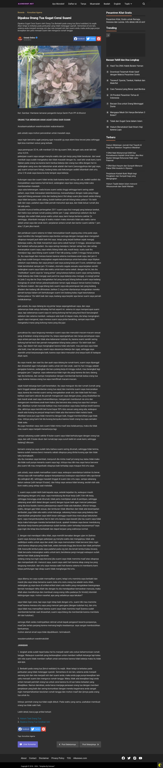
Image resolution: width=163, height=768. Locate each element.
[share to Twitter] (91, 38)
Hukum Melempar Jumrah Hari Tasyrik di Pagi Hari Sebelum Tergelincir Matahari (124, 146)
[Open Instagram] (134, 758)
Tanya (83, 4)
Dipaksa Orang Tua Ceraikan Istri (35, 722)
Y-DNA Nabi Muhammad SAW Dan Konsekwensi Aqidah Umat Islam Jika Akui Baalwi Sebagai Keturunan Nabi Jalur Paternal (124, 157)
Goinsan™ (51, 766)
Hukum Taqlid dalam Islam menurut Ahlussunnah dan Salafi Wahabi (121, 185)
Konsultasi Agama (28, 736)
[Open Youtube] (140, 758)
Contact (32, 758)
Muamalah (95, 4)
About (24, 758)
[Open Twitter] (129, 758)
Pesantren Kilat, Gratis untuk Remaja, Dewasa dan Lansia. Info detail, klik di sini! (125, 20)
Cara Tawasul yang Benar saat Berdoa (127, 89)
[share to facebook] (79, 38)
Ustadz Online (30, 38)
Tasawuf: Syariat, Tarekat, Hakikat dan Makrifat (127, 81)
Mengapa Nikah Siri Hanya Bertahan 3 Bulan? (127, 113)
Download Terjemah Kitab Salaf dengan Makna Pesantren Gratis (125, 73)
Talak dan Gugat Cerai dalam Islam (126, 121)
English (117, 4)
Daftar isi (72, 4)
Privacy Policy (57, 758)
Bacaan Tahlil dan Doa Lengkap (122, 60)
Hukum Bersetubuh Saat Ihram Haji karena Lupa (126, 128)
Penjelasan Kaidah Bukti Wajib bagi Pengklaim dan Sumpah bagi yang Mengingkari (121, 176)
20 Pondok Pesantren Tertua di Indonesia (124, 96)
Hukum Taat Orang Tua (30, 718)
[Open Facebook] (123, 758)
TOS (69, 758)
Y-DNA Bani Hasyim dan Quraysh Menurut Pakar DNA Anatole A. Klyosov (124, 167)
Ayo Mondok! (58, 4)
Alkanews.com (80, 758)
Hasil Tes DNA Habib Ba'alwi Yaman (126, 66)
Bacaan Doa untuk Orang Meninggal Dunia (126, 105)
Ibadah (107, 4)
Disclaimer (44, 758)
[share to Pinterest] (98, 38)
